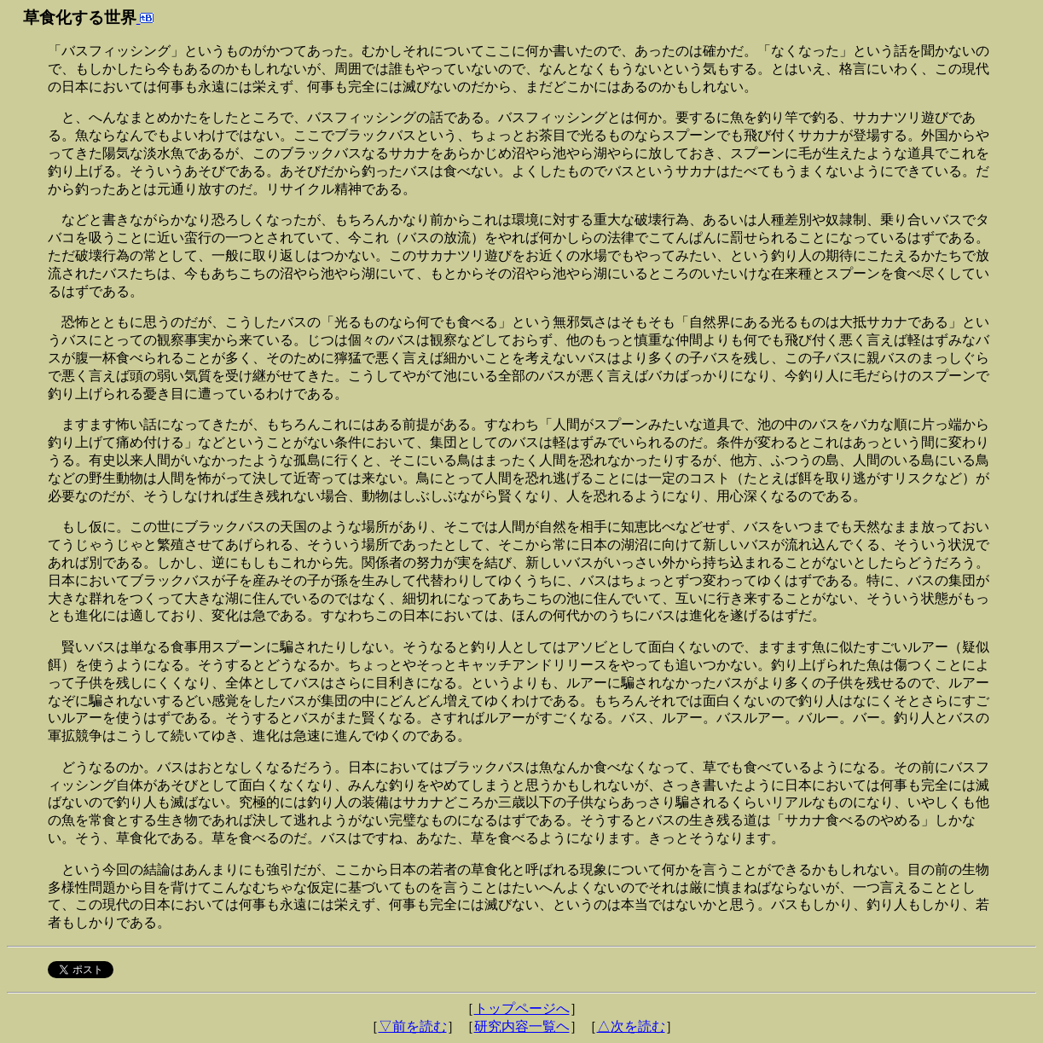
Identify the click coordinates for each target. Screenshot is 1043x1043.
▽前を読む (413, 1026)
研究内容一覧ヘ (522, 1026)
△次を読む (631, 1026)
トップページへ (522, 1008)
